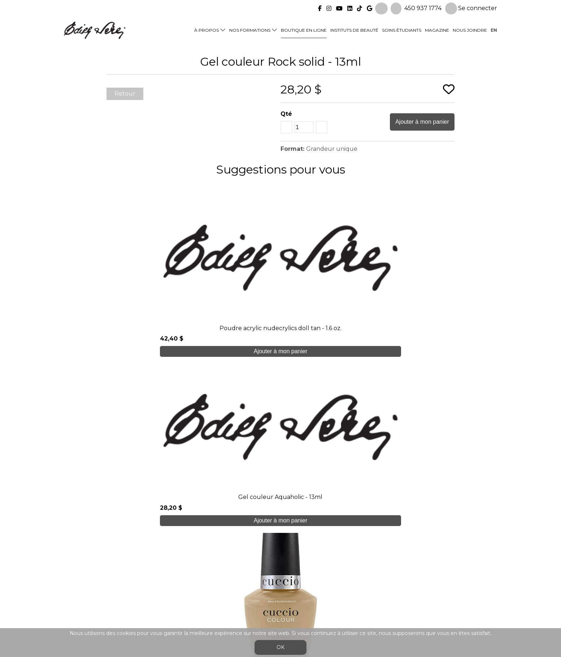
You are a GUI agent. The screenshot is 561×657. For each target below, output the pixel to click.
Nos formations (249, 29)
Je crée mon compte (281, 504)
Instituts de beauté (354, 29)
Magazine (437, 29)
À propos (206, 29)
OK (280, 647)
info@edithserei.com (201, 606)
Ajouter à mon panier (422, 122)
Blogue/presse (192, 592)
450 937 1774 (423, 7)
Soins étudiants (401, 29)
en (494, 29)
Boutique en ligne (304, 29)
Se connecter (471, 8)
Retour (124, 93)
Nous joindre (470, 29)
